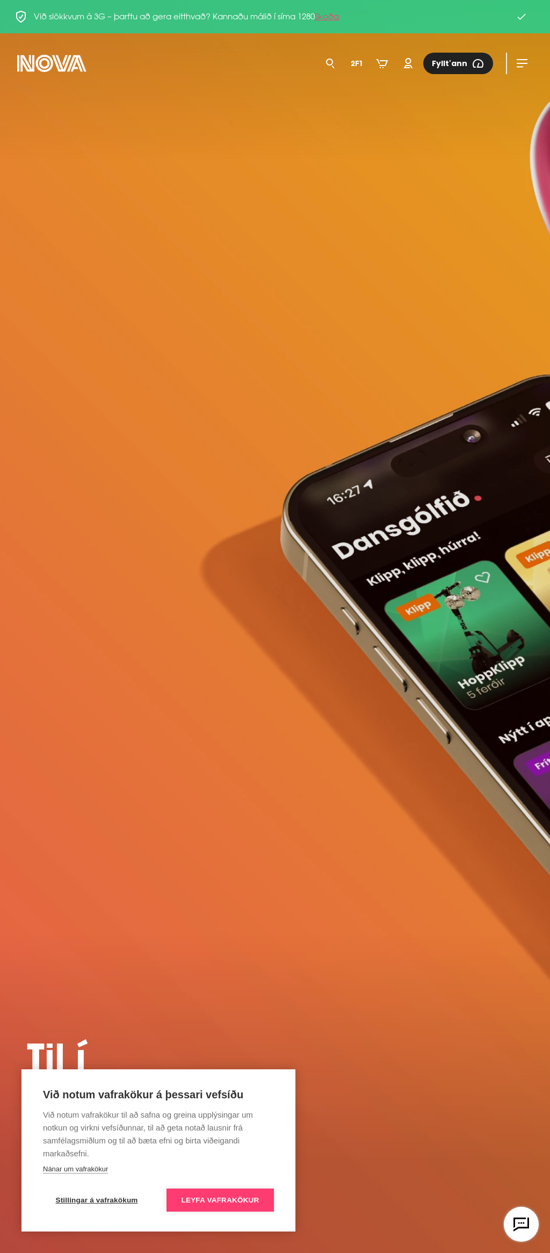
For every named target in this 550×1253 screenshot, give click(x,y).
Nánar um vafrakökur (75, 1169)
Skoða (327, 16)
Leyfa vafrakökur (220, 1200)
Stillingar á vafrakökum (96, 1200)
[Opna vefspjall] (521, 1224)
